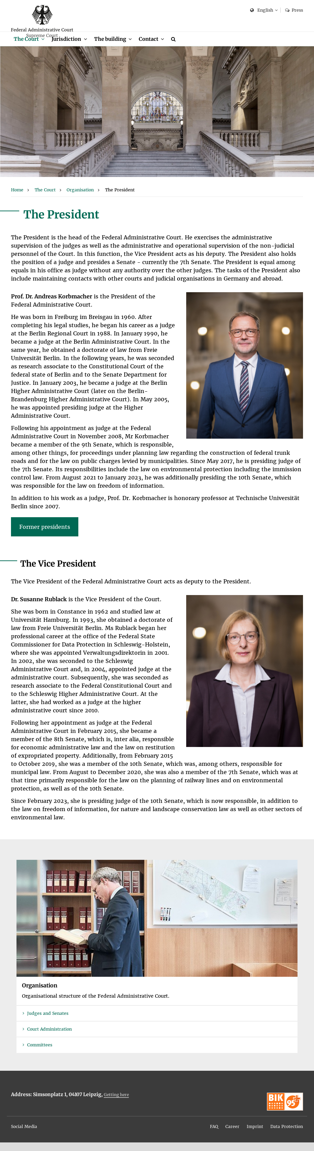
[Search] (178, 47)
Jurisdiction (68, 47)
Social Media (24, 1135)
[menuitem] (29, 47)
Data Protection (286, 1135)
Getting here (116, 1103)
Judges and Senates (47, 1021)
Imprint (255, 1135)
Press (294, 10)
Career (232, 1135)
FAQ (214, 1135)
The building (112, 47)
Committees (39, 1053)
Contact (151, 47)
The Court (27, 47)
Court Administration (49, 1038)
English (261, 10)
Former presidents (44, 535)
